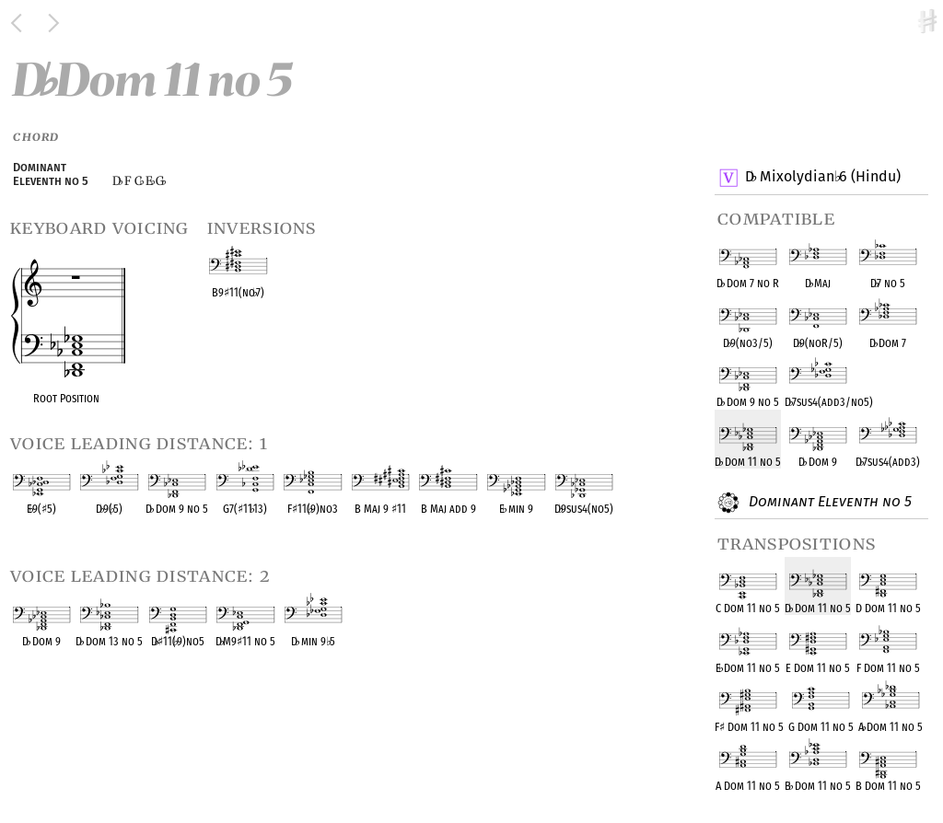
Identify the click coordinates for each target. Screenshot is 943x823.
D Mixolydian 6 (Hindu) (822, 178)
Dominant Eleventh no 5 (828, 503)
